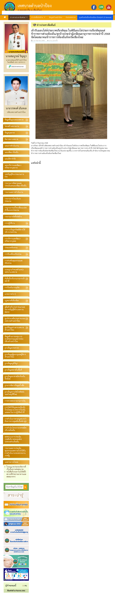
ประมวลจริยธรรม (11, 247)
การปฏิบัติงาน (10, 223)
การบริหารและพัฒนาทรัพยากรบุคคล (13, 239)
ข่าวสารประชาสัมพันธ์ (19, 17)
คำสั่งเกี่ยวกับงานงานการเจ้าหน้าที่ (15, 279)
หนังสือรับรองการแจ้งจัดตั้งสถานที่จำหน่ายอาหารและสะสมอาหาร (16, 474)
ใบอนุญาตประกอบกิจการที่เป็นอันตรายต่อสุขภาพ (16, 468)
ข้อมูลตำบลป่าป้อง (55, 17)
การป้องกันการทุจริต (12, 287)
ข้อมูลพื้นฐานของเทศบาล (14, 119)
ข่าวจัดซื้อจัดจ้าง (38, 17)
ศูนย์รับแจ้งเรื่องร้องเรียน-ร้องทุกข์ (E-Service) (95, 17)
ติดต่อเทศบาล (70, 17)
